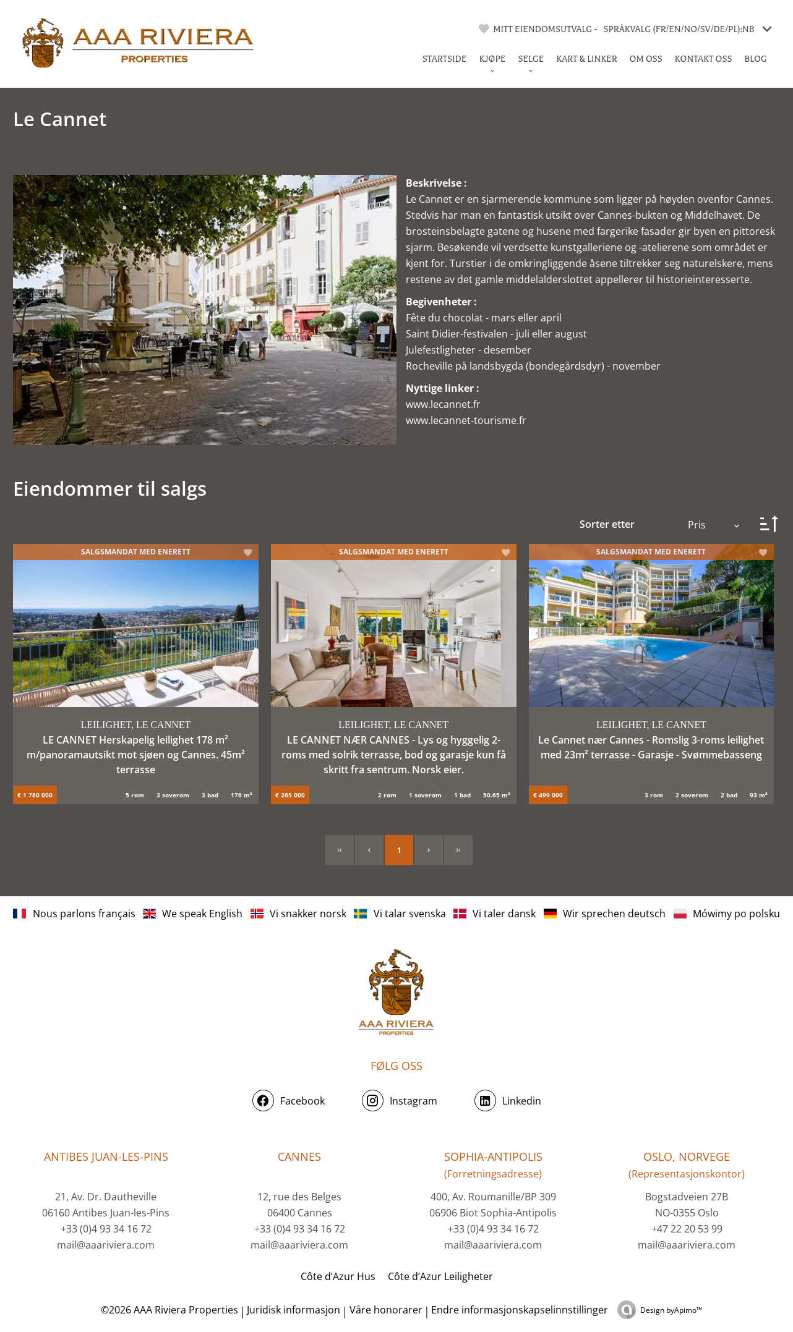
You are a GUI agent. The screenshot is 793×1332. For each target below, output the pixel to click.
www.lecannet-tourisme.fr (466, 420)
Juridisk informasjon (293, 1310)
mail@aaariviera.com (106, 1245)
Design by (671, 1310)
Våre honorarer (385, 1310)
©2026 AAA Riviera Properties (168, 1310)
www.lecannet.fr (443, 404)
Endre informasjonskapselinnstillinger (519, 1310)
